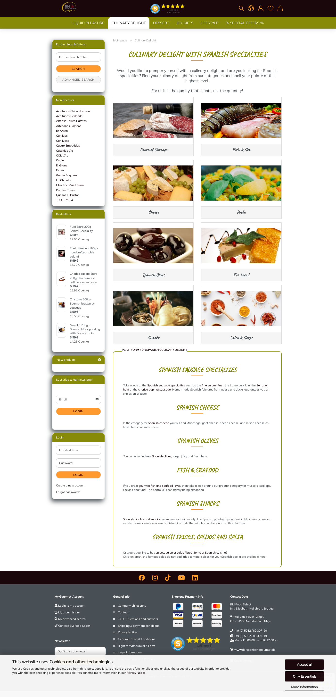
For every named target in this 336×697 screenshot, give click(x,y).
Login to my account (71, 611)
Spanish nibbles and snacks (141, 525)
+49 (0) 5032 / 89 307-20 (250, 636)
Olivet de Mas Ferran (70, 185)
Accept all (304, 664)
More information (304, 687)
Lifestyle (209, 27)
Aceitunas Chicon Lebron (73, 111)
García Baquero (66, 175)
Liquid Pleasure (88, 27)
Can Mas (62, 135)
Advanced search (78, 79)
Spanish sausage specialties (166, 391)
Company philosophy (132, 611)
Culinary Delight (129, 27)
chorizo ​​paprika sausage (154, 395)
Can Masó (62, 140)
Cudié (60, 160)
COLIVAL (62, 155)
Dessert (161, 27)
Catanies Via (64, 150)
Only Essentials (304, 676)
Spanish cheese (158, 429)
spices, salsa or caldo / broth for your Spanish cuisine (191, 558)
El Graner (62, 165)
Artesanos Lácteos (68, 126)
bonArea (62, 131)
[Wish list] (270, 8)
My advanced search (72, 625)
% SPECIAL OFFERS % (245, 27)
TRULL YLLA (64, 200)
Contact (123, 618)
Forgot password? (68, 492)
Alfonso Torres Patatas (71, 121)
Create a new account (70, 485)
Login (78, 411)
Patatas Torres (65, 190)
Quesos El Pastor (67, 195)
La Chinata (63, 180)
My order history (69, 618)
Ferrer (60, 170)
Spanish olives (161, 462)
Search (78, 68)
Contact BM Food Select (74, 632)
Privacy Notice (136, 672)
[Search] (241, 8)
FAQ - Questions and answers (138, 625)
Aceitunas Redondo (69, 116)
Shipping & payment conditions (138, 632)
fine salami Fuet (212, 391)
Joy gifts (184, 27)
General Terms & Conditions (136, 645)
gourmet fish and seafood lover (159, 491)
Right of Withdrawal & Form (136, 652)
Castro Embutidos (68, 145)
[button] (251, 8)
